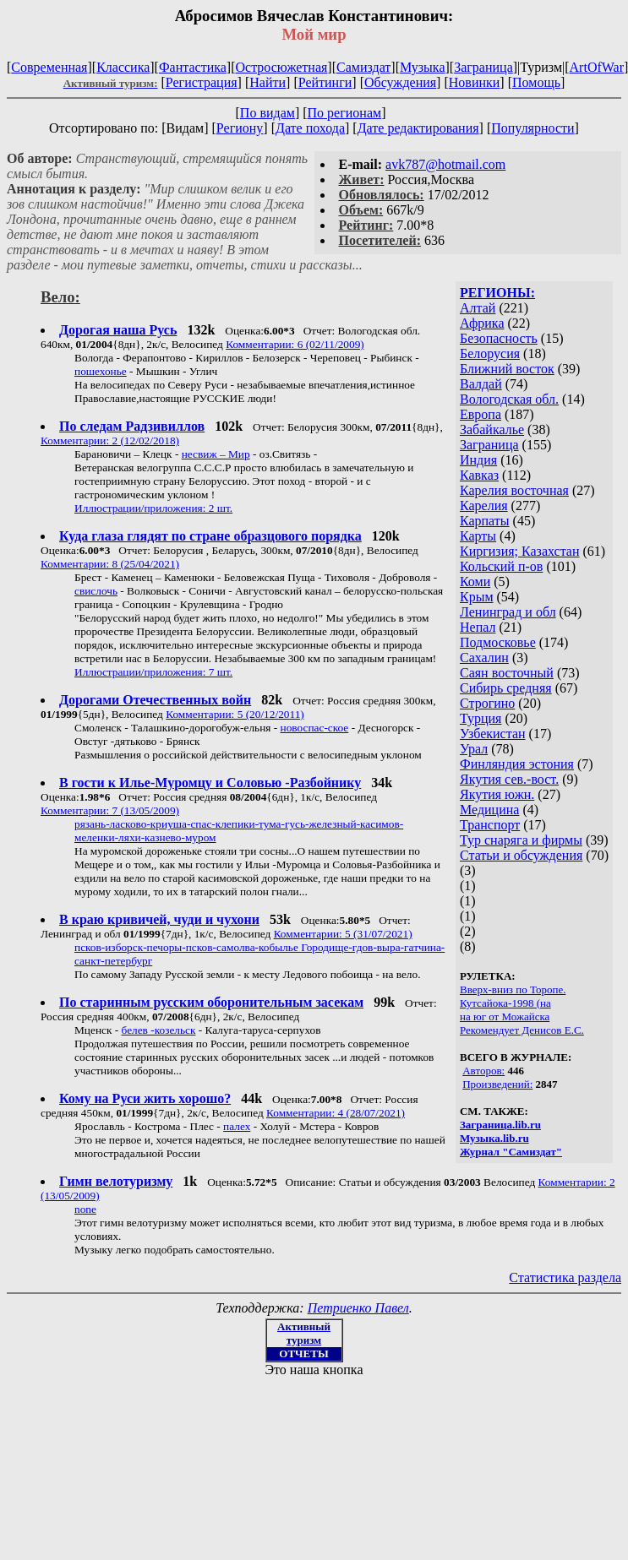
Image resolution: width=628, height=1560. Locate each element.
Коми (475, 581)
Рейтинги (325, 82)
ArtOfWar (597, 67)
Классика (123, 67)
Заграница (483, 67)
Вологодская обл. (509, 399)
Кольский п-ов (501, 566)
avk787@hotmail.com (445, 164)
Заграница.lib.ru (500, 1124)
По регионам (345, 113)
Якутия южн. (497, 794)
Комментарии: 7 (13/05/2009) (110, 810)
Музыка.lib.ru (494, 1138)
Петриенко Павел (358, 1308)
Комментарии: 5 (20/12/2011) (235, 714)
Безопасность (499, 338)
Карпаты (485, 521)
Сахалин (484, 657)
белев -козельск (159, 1030)
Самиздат (363, 67)
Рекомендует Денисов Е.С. (522, 1030)
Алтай (477, 308)
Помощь (536, 82)
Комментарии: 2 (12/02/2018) (110, 440)
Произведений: (497, 1084)
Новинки (474, 82)
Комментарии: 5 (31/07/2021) (343, 933)
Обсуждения (400, 82)
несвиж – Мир (216, 454)
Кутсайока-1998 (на (505, 1003)
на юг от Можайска (504, 1016)
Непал (477, 627)
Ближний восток (507, 368)
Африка (482, 323)
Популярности (532, 128)
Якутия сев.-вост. (509, 779)
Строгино (487, 703)
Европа (480, 414)
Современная (49, 67)
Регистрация (202, 82)
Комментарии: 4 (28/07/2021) (335, 1112)
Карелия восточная (514, 490)
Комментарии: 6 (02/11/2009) (295, 344)
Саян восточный (507, 673)
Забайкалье (492, 429)
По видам (267, 113)
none (85, 1209)
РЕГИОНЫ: (497, 292)
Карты (478, 536)
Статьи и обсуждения (521, 855)
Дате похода (310, 128)
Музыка (422, 67)
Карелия (484, 505)
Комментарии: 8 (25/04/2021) (110, 563)
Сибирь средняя (506, 688)
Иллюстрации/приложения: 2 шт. (153, 508)
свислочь (95, 590)
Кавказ (479, 475)
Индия (478, 460)
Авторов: (483, 1070)
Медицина (489, 809)
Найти (267, 82)
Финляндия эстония (517, 764)
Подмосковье (498, 642)
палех (236, 1126)
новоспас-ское (315, 727)
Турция (480, 718)
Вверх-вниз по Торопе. (512, 989)
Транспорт (490, 825)
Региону (239, 128)
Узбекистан (493, 733)
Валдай (481, 384)
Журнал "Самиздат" (511, 1151)
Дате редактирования (418, 128)
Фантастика (193, 67)
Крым (477, 597)
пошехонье (100, 371)
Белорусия (490, 353)
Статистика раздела (565, 1277)
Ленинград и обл (508, 612)
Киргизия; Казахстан (520, 551)
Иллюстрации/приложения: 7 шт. (153, 672)
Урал (474, 749)
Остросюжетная (281, 67)
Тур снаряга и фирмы (521, 840)
